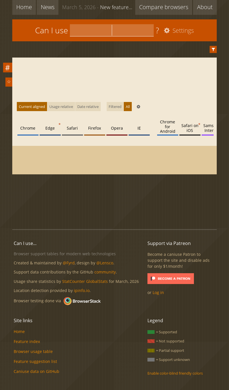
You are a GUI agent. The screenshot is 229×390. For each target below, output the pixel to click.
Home (24, 7)
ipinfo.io (82, 290)
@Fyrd (69, 263)
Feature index (27, 341)
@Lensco (104, 263)
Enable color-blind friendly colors (175, 373)
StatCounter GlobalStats (85, 281)
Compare (163, 7)
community (105, 272)
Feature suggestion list (35, 361)
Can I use (51, 30)
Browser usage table (33, 351)
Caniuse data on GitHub (36, 371)
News (47, 7)
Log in (158, 292)
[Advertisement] (116, 206)
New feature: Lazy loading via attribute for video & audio (98, 7)
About (205, 7)
